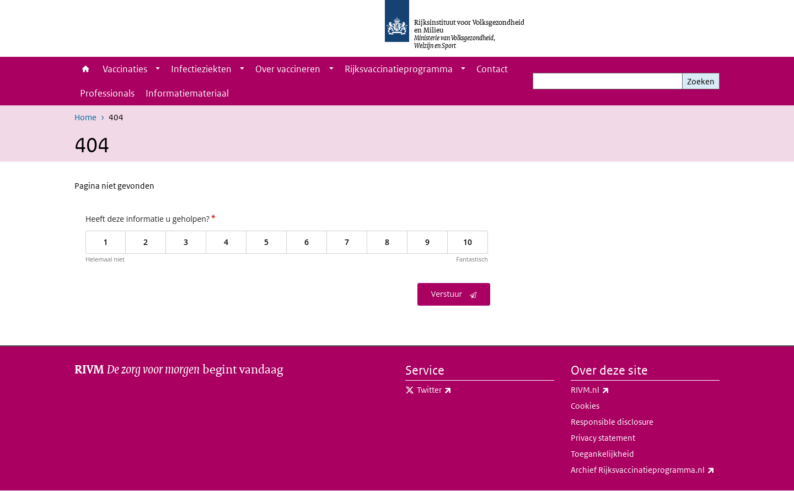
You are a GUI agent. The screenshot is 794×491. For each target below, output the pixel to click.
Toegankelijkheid (602, 454)
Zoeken (701, 81)
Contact (492, 69)
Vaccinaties (125, 69)
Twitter (458, 390)
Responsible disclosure (612, 422)
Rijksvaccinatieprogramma (399, 69)
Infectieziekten (201, 69)
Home (85, 69)
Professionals (107, 93)
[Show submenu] (157, 69)
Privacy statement (603, 438)
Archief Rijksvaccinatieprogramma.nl (645, 470)
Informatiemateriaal (187, 93)
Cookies (585, 406)
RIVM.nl (614, 390)
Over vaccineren (287, 69)
